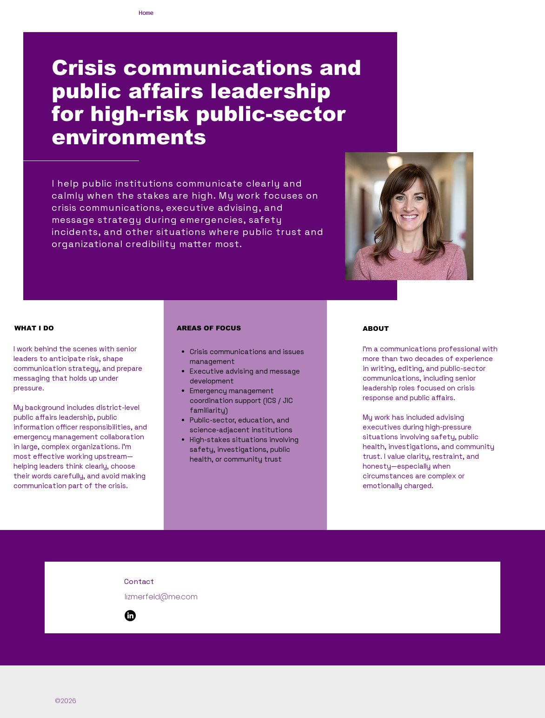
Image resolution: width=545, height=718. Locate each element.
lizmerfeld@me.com (161, 596)
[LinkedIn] (130, 615)
